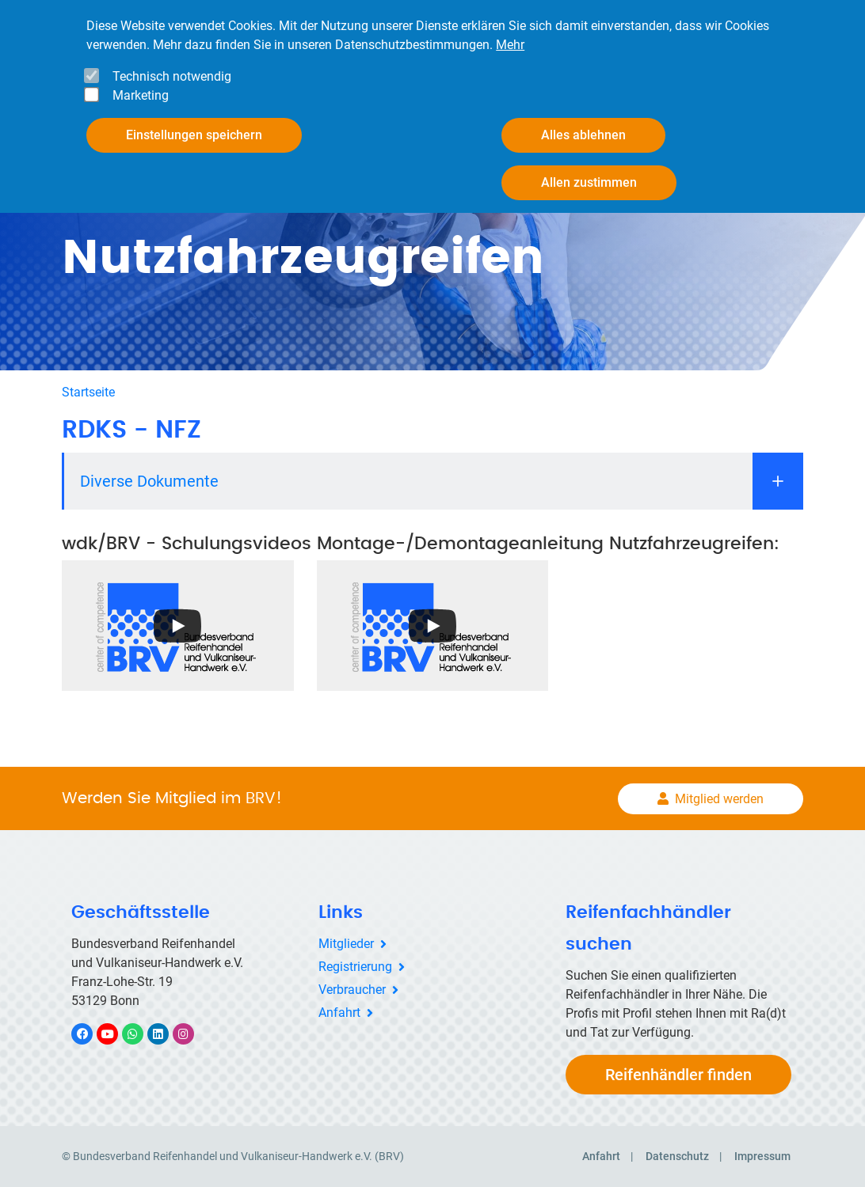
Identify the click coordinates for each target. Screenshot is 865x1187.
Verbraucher (352, 989)
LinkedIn (166, 1034)
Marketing (140, 95)
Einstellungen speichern (194, 134)
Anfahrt (339, 1012)
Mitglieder (346, 943)
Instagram (191, 1034)
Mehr (510, 44)
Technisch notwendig (171, 76)
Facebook (90, 1034)
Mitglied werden (719, 798)
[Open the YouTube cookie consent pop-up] (178, 625)
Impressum (762, 1156)
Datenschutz (677, 1156)
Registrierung (355, 966)
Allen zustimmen (589, 182)
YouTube (116, 1034)
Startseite (88, 392)
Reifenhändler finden (678, 1074)
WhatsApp (140, 1034)
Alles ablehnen (583, 134)
